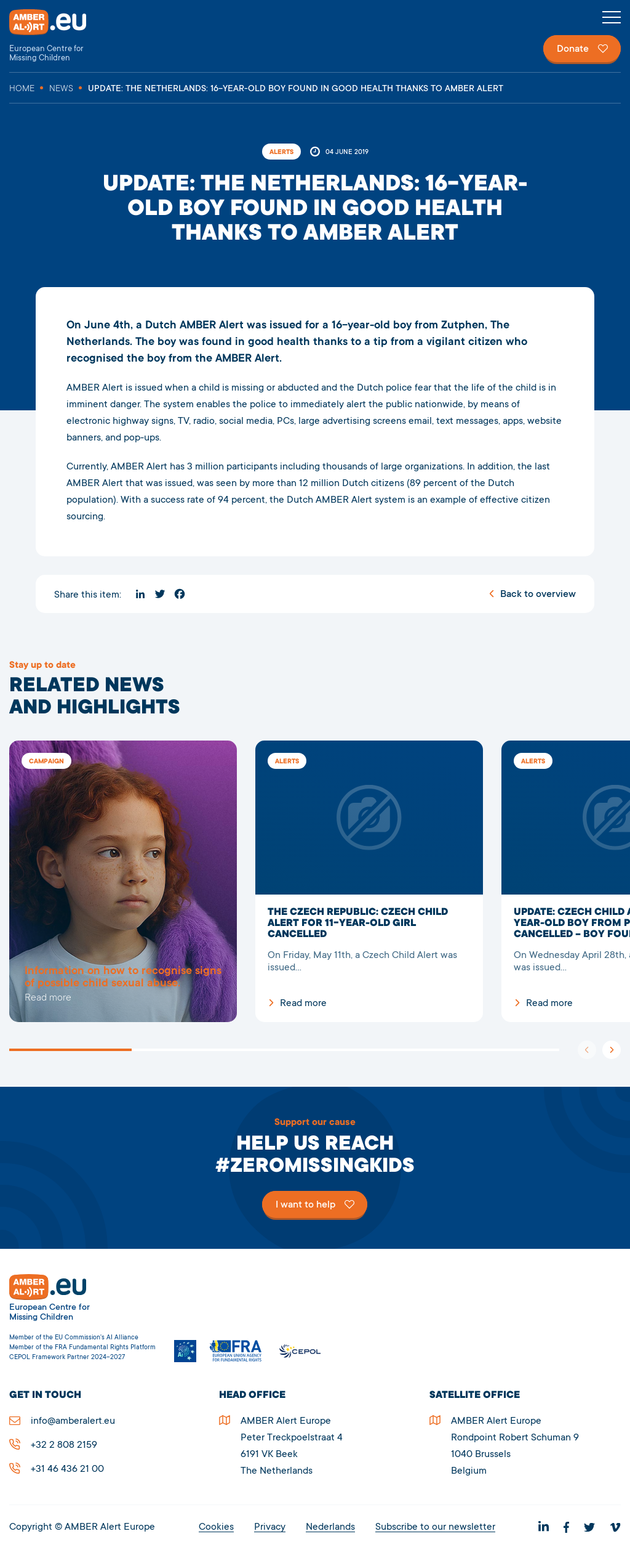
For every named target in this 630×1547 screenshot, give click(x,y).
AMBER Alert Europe (58, 36)
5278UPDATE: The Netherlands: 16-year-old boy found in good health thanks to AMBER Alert (123, 881)
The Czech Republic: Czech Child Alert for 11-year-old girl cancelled (369, 881)
